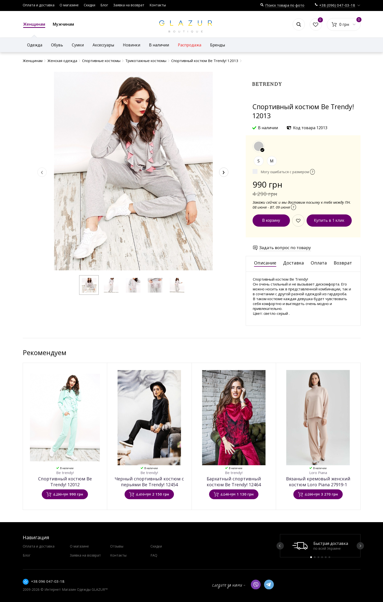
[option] (320, 546)
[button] (89, 285)
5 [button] (326, 557)
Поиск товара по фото (284, 5)
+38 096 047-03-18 (47, 581)
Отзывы (116, 546)
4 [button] (322, 557)
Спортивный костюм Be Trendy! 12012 (65, 481)
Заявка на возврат (128, 5)
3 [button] (318, 557)
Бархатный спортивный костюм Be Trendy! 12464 (234, 481)
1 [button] (311, 557)
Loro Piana (318, 472)
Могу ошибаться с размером (288, 171)
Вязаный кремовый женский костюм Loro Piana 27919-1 (318, 481)
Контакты (157, 5)
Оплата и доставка (38, 5)
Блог (104, 5)
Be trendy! (65, 472)
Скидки (89, 5)
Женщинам (34, 24)
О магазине (69, 5)
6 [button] (329, 557)
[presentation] (42, 172)
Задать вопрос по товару (285, 247)
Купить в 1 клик (329, 220)
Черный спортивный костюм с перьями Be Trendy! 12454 (149, 481)
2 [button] (315, 557)
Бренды (217, 45)
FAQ (153, 555)
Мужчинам (63, 24)
